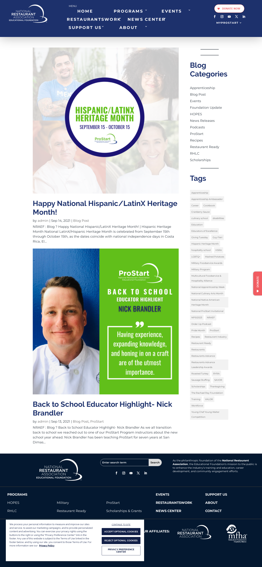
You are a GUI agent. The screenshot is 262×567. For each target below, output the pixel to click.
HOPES (196, 114)
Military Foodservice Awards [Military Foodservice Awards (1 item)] (206, 262)
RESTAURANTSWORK (94, 19)
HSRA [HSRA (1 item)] (218, 250)
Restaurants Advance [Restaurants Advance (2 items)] (203, 355)
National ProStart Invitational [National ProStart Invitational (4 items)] (207, 311)
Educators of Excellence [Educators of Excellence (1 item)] (204, 231)
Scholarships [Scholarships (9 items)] (198, 386)
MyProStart (227, 22)
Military (63, 503)
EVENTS (172, 11)
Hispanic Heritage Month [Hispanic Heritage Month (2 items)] (205, 243)
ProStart (97, 422)
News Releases (202, 121)
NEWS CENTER (147, 19)
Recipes (196, 140)
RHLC (194, 153)
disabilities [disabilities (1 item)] (218, 218)
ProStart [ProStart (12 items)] (214, 330)
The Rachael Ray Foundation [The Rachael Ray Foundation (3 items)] (207, 392)
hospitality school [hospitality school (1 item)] (201, 250)
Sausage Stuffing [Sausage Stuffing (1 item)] (200, 379)
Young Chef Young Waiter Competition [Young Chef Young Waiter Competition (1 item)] (205, 414)
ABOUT (128, 27)
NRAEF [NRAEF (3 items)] (211, 317)
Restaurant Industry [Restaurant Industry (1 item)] (216, 336)
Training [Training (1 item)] (195, 398)
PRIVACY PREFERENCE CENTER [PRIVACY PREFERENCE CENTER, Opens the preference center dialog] (121, 550)
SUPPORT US (85, 27)
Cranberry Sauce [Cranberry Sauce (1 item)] (200, 211)
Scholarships (200, 160)
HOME (85, 11)
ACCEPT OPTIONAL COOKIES (121, 531)
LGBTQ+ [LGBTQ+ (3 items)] (195, 256)
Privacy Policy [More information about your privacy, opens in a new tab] (46, 545)
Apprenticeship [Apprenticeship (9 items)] (199, 192)
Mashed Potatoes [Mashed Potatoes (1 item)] (214, 256)
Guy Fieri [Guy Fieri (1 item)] (217, 237)
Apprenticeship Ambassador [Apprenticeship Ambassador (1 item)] (207, 199)
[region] (75, 540)
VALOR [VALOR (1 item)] (209, 398)
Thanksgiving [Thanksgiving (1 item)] (217, 386)
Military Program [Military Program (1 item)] (200, 269)
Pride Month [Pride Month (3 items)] (198, 330)
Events (195, 101)
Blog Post (81, 221)
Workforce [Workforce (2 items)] (197, 405)
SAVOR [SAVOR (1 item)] (218, 379)
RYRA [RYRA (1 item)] (216, 373)
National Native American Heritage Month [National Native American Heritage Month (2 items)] (205, 302)
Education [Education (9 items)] (197, 224)
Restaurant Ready (204, 147)
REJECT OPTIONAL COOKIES (121, 540)
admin (43, 221)
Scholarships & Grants (124, 511)
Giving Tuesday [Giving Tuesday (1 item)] (199, 237)
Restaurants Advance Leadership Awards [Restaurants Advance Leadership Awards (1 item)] (203, 364)
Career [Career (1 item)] (195, 205)
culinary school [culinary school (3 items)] (199, 218)
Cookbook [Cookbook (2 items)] (209, 205)
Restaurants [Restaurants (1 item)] (198, 349)
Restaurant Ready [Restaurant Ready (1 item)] (201, 342)
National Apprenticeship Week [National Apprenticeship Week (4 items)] (208, 287)
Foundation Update (206, 108)
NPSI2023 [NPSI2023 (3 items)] (196, 317)
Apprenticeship (202, 88)
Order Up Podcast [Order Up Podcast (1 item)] (201, 323)
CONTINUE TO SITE (121, 524)
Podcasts (197, 127)
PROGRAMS (128, 11)
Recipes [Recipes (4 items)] (195, 336)
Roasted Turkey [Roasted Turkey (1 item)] (200, 373)
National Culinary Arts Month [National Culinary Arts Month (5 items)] (207, 293)
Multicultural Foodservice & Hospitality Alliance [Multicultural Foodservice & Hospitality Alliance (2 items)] (206, 278)
